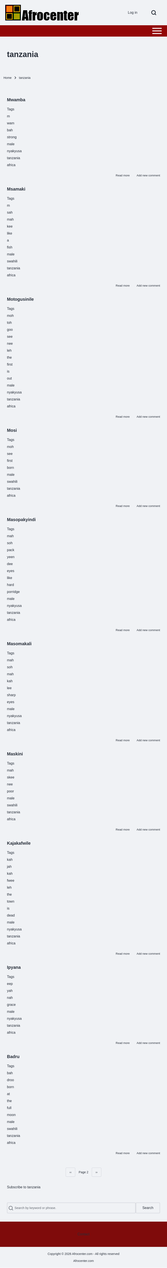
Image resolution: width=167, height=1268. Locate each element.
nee (10, 343)
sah (10, 212)
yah (10, 991)
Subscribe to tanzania (23, 1187)
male (11, 144)
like (9, 233)
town (10, 901)
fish (9, 247)
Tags (10, 109)
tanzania (13, 158)
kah (10, 681)
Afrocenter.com (83, 1261)
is (8, 371)
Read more (123, 175)
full (9, 1108)
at (8, 1094)
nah (10, 998)
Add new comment (148, 175)
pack (10, 550)
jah (9, 866)
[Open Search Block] (154, 12)
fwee (10, 880)
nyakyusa (14, 151)
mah (10, 219)
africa (11, 165)
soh (10, 543)
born (10, 467)
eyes (10, 571)
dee (10, 564)
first (10, 364)
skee (10, 777)
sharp (11, 695)
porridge (13, 592)
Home (7, 77)
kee (10, 226)
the (9, 357)
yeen (11, 557)
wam (10, 123)
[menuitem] (134, 12)
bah (10, 130)
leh (9, 350)
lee (9, 688)
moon (11, 1115)
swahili (12, 261)
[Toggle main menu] (83, 31)
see (10, 336)
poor (10, 791)
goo (10, 329)
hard (10, 585)
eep (10, 984)
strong (12, 137)
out (9, 378)
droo (10, 1080)
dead (11, 915)
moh (10, 315)
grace (11, 1004)
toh (9, 322)
